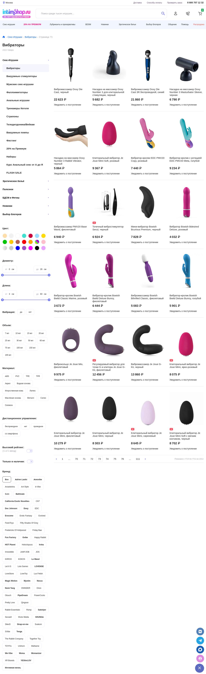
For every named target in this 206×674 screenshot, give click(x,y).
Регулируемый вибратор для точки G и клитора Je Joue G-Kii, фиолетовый (109, 367)
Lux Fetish (38, 573)
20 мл (41, 333)
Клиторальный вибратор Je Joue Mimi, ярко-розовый (185, 366)
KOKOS (21, 559)
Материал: (8, 368)
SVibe (7, 631)
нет (30, 312)
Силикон (9, 405)
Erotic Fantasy (26, 515)
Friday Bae (37, 530)
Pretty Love (10, 602)
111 (138, 458)
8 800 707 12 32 (195, 2)
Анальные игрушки (17, 100)
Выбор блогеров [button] (153, 24)
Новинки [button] (105, 24)
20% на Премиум (32, 24)
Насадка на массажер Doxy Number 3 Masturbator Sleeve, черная (186, 92)
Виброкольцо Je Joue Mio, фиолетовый (68, 366)
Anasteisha (10, 486)
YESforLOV (26, 660)
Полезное (26, 189)
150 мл (32, 347)
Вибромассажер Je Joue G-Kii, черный (146, 366)
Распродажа (198, 24)
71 (84, 458)
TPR (38, 376)
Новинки (26, 205)
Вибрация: (8, 312)
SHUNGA (39, 617)
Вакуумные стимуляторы (21, 76)
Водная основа (23, 383)
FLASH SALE (14, 172)
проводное (38, 426)
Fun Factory (10, 537)
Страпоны (12, 116)
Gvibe (25, 537)
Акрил (7, 383)
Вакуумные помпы (17, 132)
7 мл (7, 333)
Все (7, 479)
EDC (37, 508)
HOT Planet (10, 544)
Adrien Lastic (21, 479)
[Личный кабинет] (175, 13)
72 (91, 458)
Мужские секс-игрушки (19, 84)
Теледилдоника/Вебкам (20, 124)
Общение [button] (172, 24)
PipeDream (23, 595)
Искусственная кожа (14, 390)
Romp (29, 610)
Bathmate (20, 494)
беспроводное (11, 426)
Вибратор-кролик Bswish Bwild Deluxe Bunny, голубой (185, 297)
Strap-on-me (22, 624)
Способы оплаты (154, 2)
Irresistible (9, 552)
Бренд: (6, 471)
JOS (37, 552)
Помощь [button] (185, 24)
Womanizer (36, 653)
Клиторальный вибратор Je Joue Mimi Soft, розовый (108, 159)
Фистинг (11, 140)
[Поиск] (163, 13)
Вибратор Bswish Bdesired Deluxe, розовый (184, 228)
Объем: (6, 325)
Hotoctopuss (27, 544)
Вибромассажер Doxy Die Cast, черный (68, 91)
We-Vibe (9, 653)
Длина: (6, 285)
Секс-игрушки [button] (9, 24)
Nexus (40, 581)
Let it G (8, 566)
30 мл (19, 340)
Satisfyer (42, 610)
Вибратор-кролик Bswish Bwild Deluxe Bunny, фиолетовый (106, 298)
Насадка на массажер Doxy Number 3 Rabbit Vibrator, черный (69, 161)
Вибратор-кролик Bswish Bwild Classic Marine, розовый (70, 297)
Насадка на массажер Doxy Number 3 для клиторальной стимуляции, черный (108, 92)
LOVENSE (39, 566)
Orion (39, 588)
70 (76, 458)
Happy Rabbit (40, 537)
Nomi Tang (10, 588)
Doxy (26, 508)
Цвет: (5, 228)
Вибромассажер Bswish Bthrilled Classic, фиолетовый (147, 297)
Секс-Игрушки (15, 37)
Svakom (38, 624)
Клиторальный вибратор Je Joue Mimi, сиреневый (146, 434)
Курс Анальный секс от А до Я (24, 164)
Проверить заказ (174, 2)
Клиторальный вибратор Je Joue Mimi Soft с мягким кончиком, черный (185, 436)
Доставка (137, 2)
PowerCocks (39, 595)
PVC (17, 376)
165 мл (8, 355)
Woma (22, 653)
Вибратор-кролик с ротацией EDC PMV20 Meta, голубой (186, 159)
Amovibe (38, 479)
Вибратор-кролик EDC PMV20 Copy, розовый (147, 159)
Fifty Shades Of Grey (29, 523)
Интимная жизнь (13, 667)
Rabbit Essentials (12, 610)
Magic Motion (11, 581)
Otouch (8, 595)
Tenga (19, 631)
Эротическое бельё (26, 181)
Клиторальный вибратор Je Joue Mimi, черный (108, 434)
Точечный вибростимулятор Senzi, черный (108, 228)
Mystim (27, 581)
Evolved (41, 515)
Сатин (43, 398)
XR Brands (9, 660)
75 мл (7, 347)
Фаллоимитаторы (17, 92)
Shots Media (23, 617)
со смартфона (11, 433)
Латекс (33, 390)
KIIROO (8, 559)
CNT (38, 501)
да (21, 312)
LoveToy (24, 573)
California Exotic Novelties (17, 501)
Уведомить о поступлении (67, 104)
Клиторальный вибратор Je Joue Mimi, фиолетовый (69, 434)
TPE (28, 376)
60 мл (42, 340)
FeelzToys (9, 523)
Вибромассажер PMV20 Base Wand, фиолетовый (70, 228)
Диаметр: (8, 260)
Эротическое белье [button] (127, 24)
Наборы (11, 156)
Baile (7, 494)
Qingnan (24, 602)
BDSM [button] (88, 24)
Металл (30, 398)
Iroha (41, 544)
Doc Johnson (11, 508)
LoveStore (9, 573)
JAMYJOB (24, 552)
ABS (7, 376)
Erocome (9, 515)
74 (107, 458)
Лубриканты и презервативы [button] (62, 24)
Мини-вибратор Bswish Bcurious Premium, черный (145, 228)
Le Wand (36, 559)
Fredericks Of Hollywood (15, 530)
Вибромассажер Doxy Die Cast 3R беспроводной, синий (147, 91)
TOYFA (8, 646)
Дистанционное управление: (19, 418)
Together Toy (35, 638)
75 (114, 458)
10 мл (18, 333)
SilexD (8, 624)
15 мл (29, 333)
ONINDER (25, 588)
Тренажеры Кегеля (17, 108)
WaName (35, 646)
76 (122, 458)
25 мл (7, 340)
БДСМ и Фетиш (26, 197)
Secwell (8, 617)
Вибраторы (30, 37)
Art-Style (25, 486)
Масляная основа (13, 398)
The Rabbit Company (14, 638)
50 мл (30, 340)
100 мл (20, 347)
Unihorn (21, 646)
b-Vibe (38, 486)
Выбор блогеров (26, 214)
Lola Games (23, 566)
